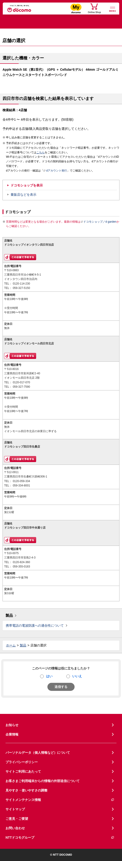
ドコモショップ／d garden (98, 221)
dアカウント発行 (55, 171)
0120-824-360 (21, 562)
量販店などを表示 (23, 194)
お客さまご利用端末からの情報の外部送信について (43, 781)
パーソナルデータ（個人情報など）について (38, 752)
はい (49, 676)
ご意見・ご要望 (17, 818)
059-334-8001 (21, 485)
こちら (40, 152)
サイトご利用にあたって (23, 771)
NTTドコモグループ (60, 838)
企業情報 (12, 734)
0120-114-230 (21, 283)
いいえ (77, 676)
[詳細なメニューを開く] (112, 9)
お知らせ (12, 725)
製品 (9, 615)
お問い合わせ (15, 828)
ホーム (11, 645)
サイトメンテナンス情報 (60, 800)
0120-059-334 (21, 481)
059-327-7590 (21, 386)
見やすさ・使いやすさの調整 (26, 790)
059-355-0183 (21, 566)
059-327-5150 (21, 288)
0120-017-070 (21, 382)
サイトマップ (15, 809)
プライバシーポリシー (22, 762)
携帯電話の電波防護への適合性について (35, 625)
